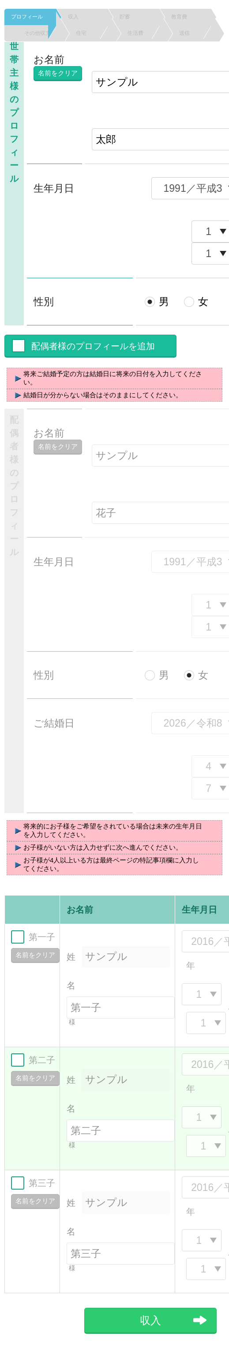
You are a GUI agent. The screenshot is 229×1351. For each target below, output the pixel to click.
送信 (195, 33)
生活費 (143, 33)
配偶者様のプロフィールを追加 (93, 346)
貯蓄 (135, 17)
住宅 (92, 33)
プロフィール (29, 17)
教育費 (187, 17)
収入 (84, 17)
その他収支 (40, 33)
